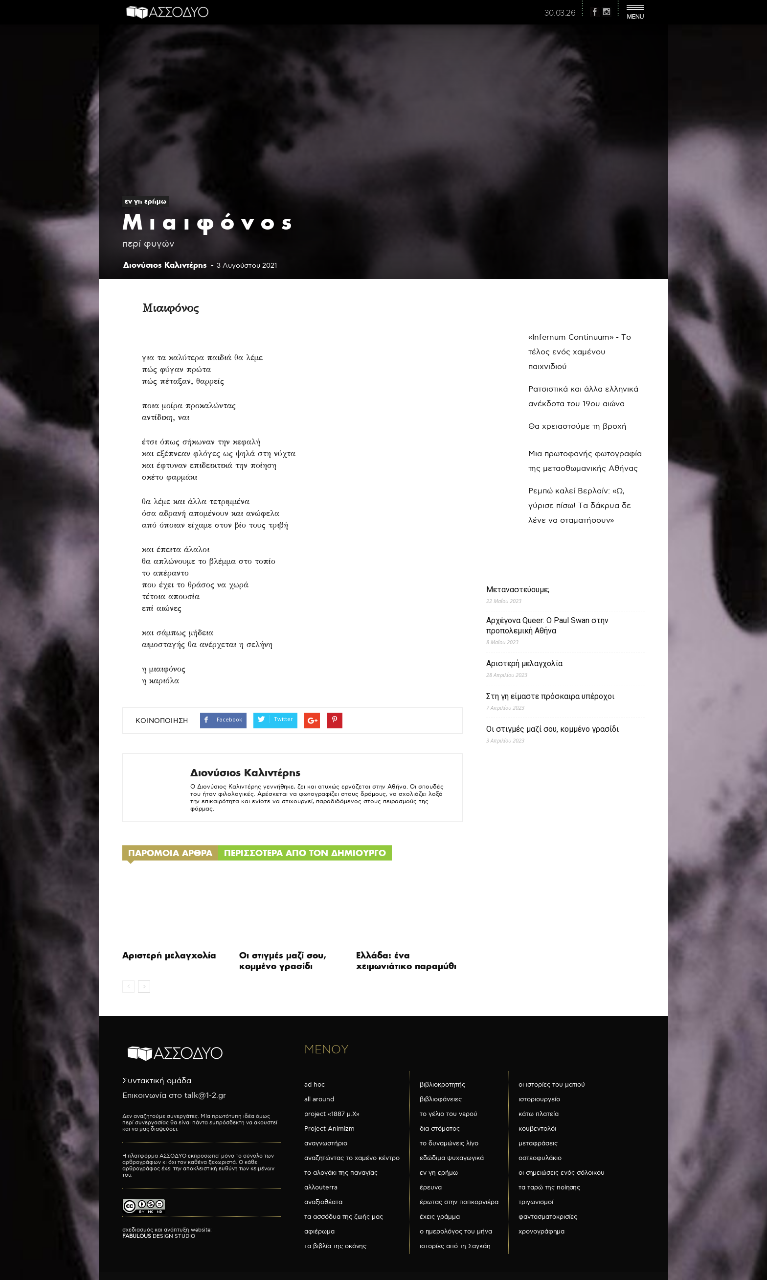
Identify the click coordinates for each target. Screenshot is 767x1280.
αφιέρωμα (319, 1231)
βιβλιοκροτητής (442, 1085)
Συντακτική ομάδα (156, 1081)
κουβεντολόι (537, 1129)
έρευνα (431, 1187)
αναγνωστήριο (325, 1143)
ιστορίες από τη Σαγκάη (455, 1246)
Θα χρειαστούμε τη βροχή (577, 426)
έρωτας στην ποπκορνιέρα (459, 1202)
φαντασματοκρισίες (548, 1217)
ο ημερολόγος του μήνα (456, 1231)
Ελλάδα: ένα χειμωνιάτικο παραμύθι (406, 961)
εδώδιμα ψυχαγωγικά (452, 1158)
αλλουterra (321, 1187)
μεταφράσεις (538, 1143)
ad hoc (314, 1085)
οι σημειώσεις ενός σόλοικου (562, 1173)
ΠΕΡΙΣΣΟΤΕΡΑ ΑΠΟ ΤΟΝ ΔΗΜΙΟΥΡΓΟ (305, 853)
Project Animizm (329, 1129)
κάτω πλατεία (539, 1114)
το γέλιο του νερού (448, 1114)
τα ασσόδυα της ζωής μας (343, 1217)
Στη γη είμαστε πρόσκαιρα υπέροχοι (550, 696)
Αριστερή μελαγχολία (169, 955)
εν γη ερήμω (145, 201)
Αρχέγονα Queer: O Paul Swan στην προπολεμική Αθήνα (547, 625)
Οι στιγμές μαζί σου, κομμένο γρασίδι (282, 961)
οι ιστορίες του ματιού (552, 1085)
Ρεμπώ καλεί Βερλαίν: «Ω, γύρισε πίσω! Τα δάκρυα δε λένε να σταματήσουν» (579, 506)
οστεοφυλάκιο (540, 1158)
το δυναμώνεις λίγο (449, 1143)
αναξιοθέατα (323, 1202)
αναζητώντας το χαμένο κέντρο (352, 1158)
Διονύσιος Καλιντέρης (165, 265)
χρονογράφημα (541, 1231)
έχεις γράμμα (440, 1217)
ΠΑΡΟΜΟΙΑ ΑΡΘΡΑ (170, 853)
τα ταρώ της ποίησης (549, 1187)
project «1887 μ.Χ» (332, 1114)
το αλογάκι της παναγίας (341, 1173)
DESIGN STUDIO (158, 1236)
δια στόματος (440, 1129)
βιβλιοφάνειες (441, 1099)
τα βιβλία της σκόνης (335, 1246)
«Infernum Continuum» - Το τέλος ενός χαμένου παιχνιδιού (579, 352)
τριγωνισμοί (536, 1202)
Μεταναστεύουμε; (517, 589)
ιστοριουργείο (539, 1099)
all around (319, 1099)
